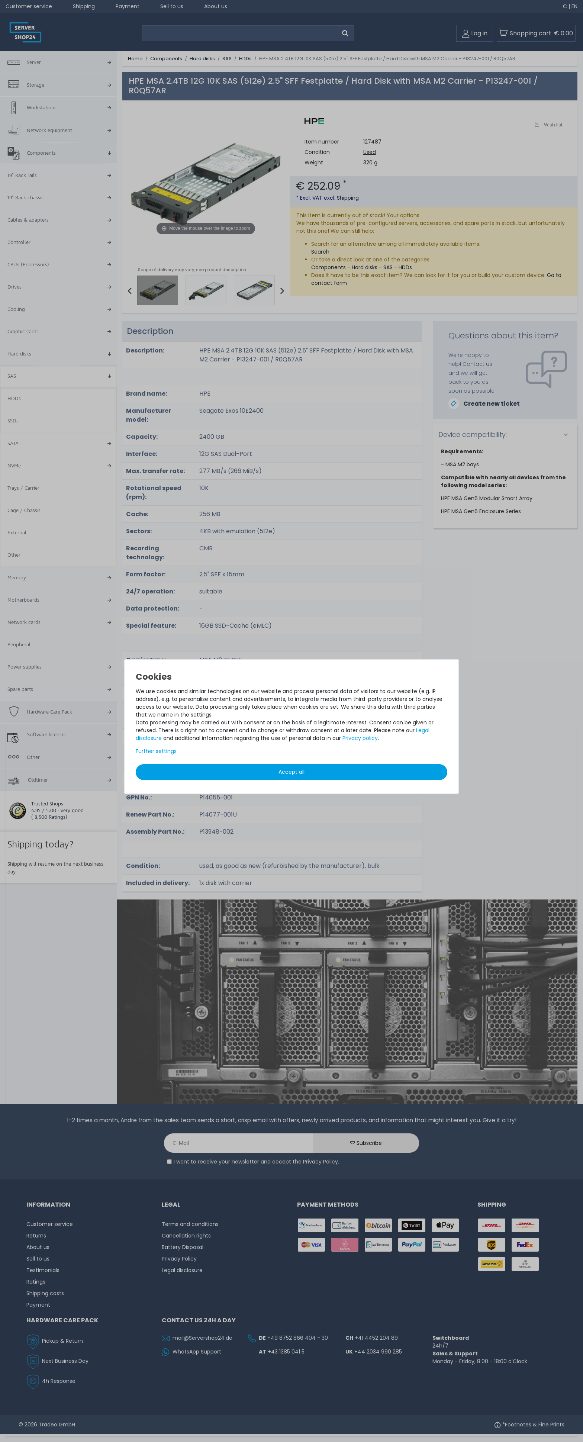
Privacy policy (360, 738)
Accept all (291, 772)
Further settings (156, 751)
